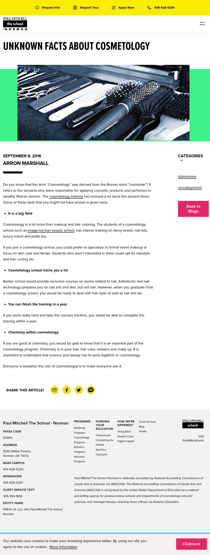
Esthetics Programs (79, 450)
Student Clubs (125, 436)
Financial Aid (103, 435)
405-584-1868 (12, 496)
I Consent (191, 543)
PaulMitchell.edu (193, 440)
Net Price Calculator (101, 452)
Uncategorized (190, 187)
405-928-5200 (13, 469)
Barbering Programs (79, 430)
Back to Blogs (193, 209)
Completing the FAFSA (104, 443)
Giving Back (124, 431)
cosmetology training (66, 196)
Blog (141, 426)
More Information (63, 547)
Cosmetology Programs (81, 440)
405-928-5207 (13, 482)
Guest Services (147, 421)
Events (143, 431)
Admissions (187, 176)
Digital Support (125, 441)
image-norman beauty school (51, 230)
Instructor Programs (79, 459)
